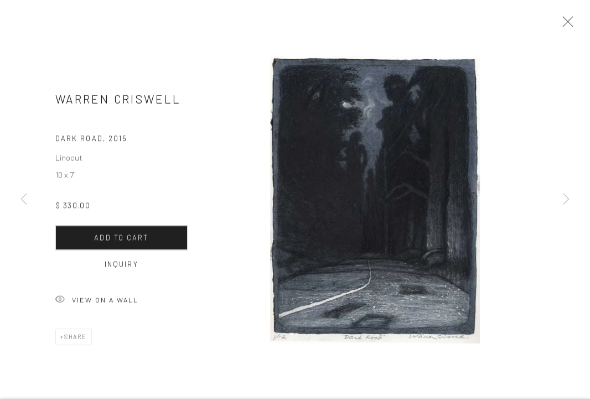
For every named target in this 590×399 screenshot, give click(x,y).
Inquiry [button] (121, 267)
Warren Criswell (118, 102)
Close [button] (565, 25)
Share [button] (75, 339)
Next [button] (566, 199)
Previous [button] (24, 199)
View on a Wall (96, 303)
